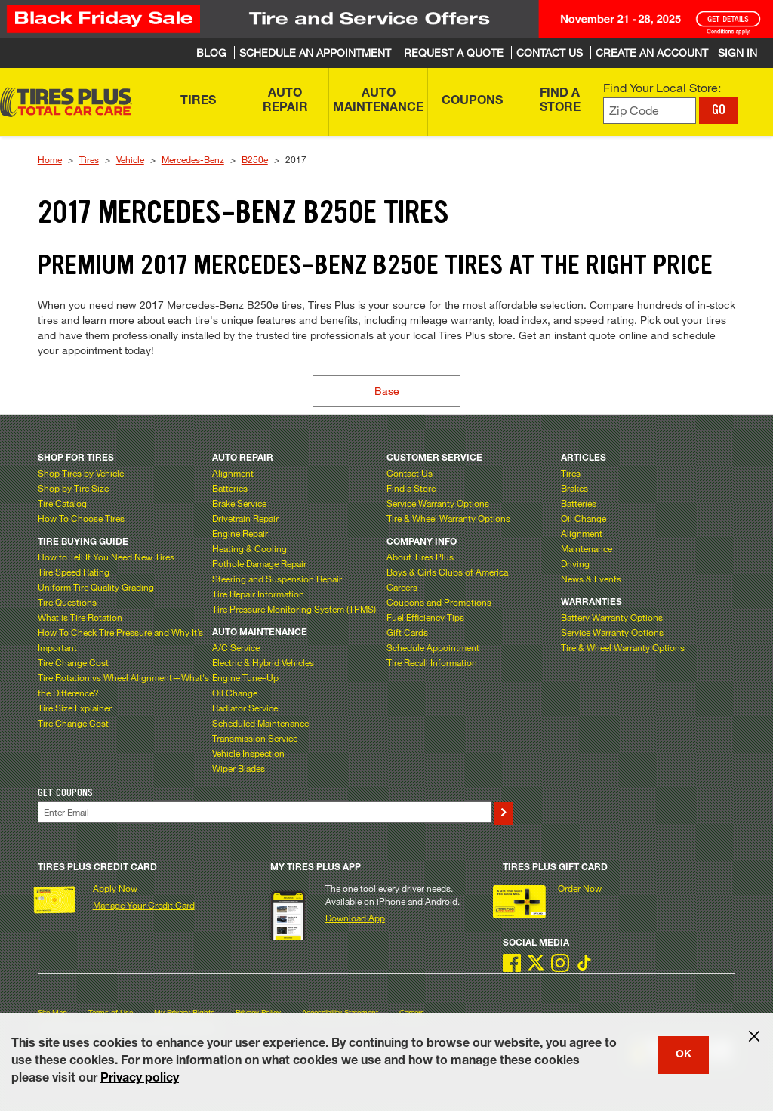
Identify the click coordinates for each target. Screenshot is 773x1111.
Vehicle (130, 159)
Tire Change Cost (73, 662)
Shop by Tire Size (73, 488)
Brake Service (239, 503)
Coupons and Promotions (438, 602)
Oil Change (234, 693)
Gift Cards (407, 632)
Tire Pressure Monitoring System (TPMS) (294, 609)
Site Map (52, 1012)
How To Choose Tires (81, 518)
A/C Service (236, 647)
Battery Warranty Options (612, 617)
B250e (255, 159)
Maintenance (586, 548)
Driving (575, 563)
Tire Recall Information (431, 662)
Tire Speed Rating (73, 572)
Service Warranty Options (437, 503)
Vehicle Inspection (248, 753)
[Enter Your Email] (264, 812)
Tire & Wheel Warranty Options (448, 518)
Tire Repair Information (258, 594)
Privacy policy (139, 1079)
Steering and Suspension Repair (277, 578)
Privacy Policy (258, 1012)
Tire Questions (67, 602)
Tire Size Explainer (75, 708)
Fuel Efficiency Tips (425, 617)
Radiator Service (245, 708)
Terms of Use (110, 1012)
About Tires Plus (420, 557)
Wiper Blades (238, 768)
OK (683, 1055)
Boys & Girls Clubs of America (447, 572)
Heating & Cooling (249, 548)
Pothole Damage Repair (259, 563)
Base (386, 390)
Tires (89, 159)
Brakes (574, 488)
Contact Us (409, 473)
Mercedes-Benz (193, 159)
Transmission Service (254, 738)
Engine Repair (240, 533)
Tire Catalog (62, 503)
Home (50, 159)
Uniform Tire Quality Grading (96, 587)
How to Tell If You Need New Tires (106, 557)
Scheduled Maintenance (260, 723)
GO (718, 109)
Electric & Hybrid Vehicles (263, 662)
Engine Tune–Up (245, 677)
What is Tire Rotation (80, 617)
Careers (401, 587)
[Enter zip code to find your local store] (649, 110)
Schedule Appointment (432, 647)
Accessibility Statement (340, 1012)
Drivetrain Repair (245, 518)
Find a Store (411, 488)
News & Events (591, 578)
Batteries (230, 488)
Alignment (233, 473)
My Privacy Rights (184, 1012)
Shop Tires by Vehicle (81, 473)
